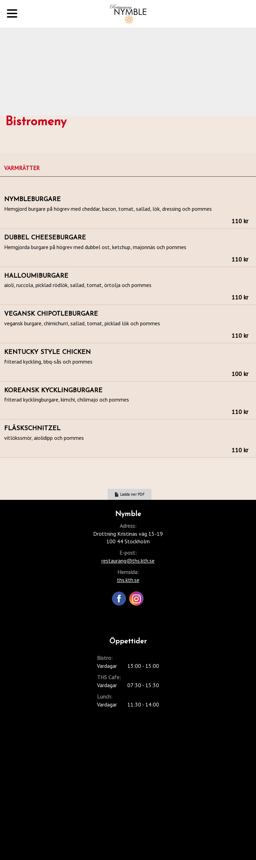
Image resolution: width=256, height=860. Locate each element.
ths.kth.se (128, 579)
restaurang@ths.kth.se (128, 560)
